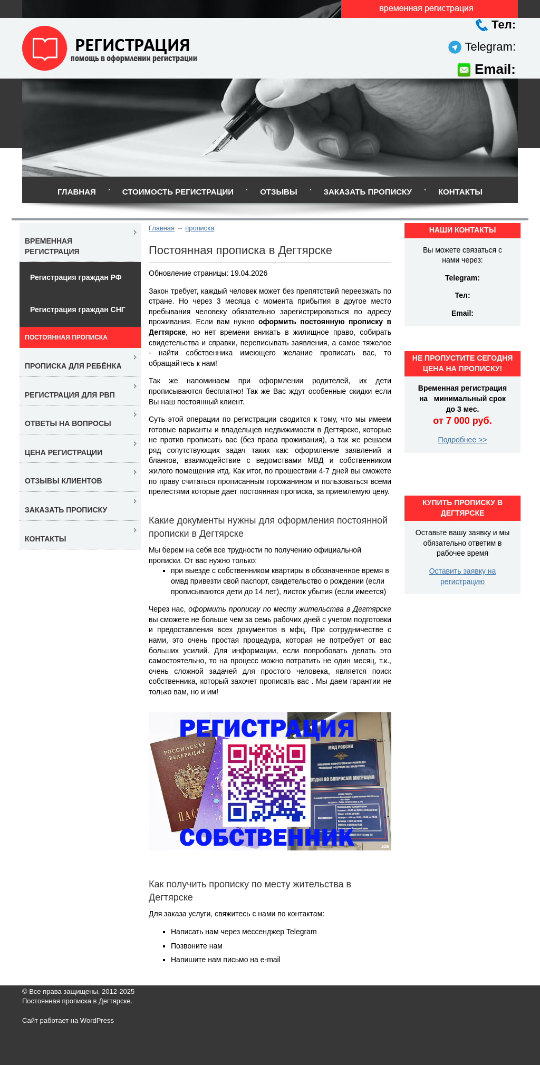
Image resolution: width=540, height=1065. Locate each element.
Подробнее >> (462, 439)
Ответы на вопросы (68, 423)
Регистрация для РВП (70, 395)
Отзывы (278, 191)
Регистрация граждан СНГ (78, 309)
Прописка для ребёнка (73, 366)
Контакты (460, 191)
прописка (199, 228)
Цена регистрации (63, 452)
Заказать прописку (368, 191)
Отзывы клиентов (63, 481)
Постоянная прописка (66, 337)
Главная (76, 191)
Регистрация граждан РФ (76, 277)
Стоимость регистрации (178, 191)
